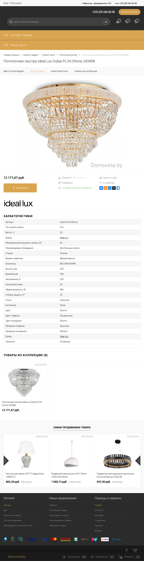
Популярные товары (58, 508)
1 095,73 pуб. (66, 479)
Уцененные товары (57, 523)
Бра (5, 508)
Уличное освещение (13, 518)
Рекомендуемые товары (60, 518)
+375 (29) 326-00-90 (103, 11)
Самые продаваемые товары (72, 425)
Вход (6, 3)
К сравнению (106, 182)
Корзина (129, 557)
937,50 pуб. (110, 479)
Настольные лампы (12, 513)
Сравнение (74, 557)
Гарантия (99, 523)
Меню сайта (15, 45)
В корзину (20, 187)
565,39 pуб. (19, 479)
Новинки (53, 503)
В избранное (65, 182)
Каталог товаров (18, 35)
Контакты (99, 508)
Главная (98, 503)
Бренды (98, 528)
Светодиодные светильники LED (18, 523)
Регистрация (15, 3)
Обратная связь (14, 557)
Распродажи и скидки (59, 513)
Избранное (102, 557)
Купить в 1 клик (108, 177)
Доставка (99, 513)
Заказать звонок (129, 12)
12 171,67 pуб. (14, 177)
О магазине (100, 518)
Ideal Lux (62, 237)
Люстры (7, 503)
